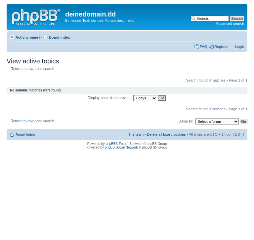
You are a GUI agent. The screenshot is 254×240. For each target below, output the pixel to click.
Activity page (27, 37)
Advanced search (230, 23)
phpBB (110, 144)
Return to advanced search (32, 69)
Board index (59, 37)
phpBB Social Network (121, 147)
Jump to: (186, 121)
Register (221, 47)
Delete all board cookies (166, 134)
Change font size (239, 36)
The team (136, 134)
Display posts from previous (127, 98)
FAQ (203, 47)
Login (239, 47)
